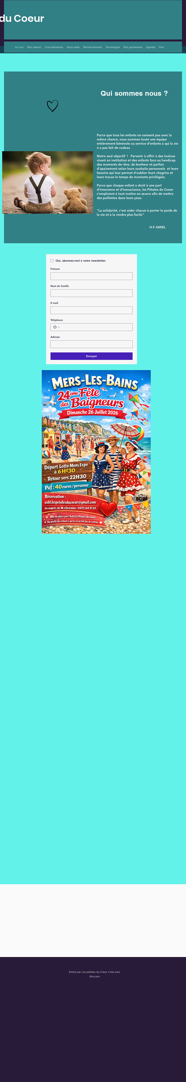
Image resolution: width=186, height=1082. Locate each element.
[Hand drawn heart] (52, 106)
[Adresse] (90, 344)
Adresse (55, 337)
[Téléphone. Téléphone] (95, 327)
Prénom (55, 269)
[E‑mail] (90, 310)
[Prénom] (90, 276)
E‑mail (54, 303)
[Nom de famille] (90, 293)
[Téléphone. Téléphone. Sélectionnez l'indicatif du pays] (56, 327)
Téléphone (56, 320)
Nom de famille (59, 286)
